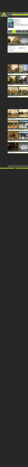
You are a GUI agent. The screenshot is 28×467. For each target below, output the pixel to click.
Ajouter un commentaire (19, 51)
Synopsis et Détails (10, 31)
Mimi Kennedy (16, 24)
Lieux (13, 14)
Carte (17, 14)
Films (10, 14)
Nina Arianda (19, 24)
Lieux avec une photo (21, 31)
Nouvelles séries (24, 15)
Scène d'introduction (12, 45)
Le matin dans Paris (11, 118)
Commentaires (13, 51)
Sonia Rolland (21, 25)
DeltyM (12, 50)
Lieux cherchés (17, 31)
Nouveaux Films (20, 15)
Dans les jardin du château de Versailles (15, 129)
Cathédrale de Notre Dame (13, 96)
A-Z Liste (12, 15)
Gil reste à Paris (11, 152)
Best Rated (15, 15)
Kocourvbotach (12, 49)
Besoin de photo (25, 31)
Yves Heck (26, 24)
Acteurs (20, 14)
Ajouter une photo (24, 51)
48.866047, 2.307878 (23, 48)
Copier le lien (9, 51)
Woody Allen (19, 23)
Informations (23, 14)
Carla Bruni (23, 24)
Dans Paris (10, 85)
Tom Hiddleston (18, 25)
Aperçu (9, 15)
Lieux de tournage (14, 31)
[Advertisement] (14, 6)
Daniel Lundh (25, 25)
